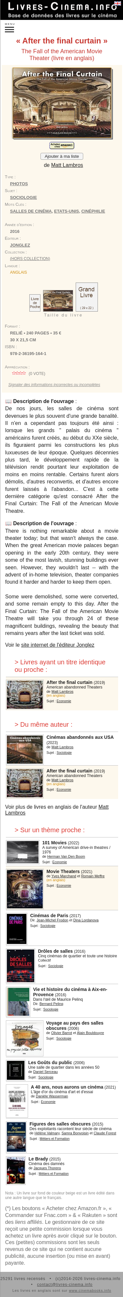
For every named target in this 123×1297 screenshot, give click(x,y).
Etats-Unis (66, 211)
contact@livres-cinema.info (64, 1284)
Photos (19, 183)
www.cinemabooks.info (90, 1290)
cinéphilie (93, 211)
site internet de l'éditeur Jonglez (58, 645)
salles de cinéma (31, 211)
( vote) (27, 373)
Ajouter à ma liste (62, 156)
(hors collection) (30, 258)
